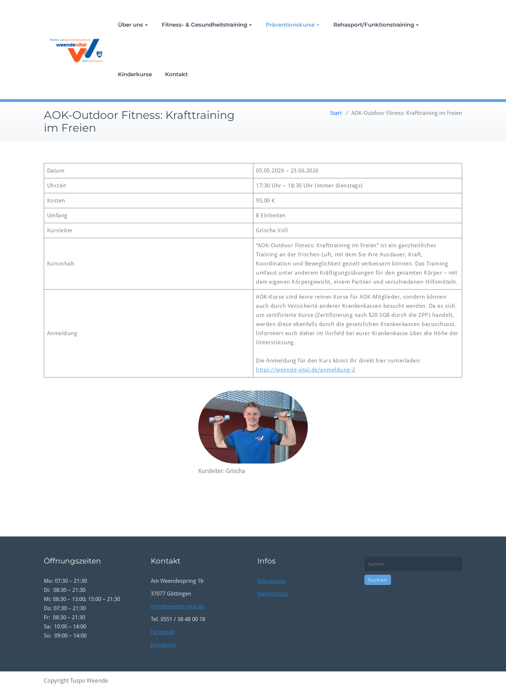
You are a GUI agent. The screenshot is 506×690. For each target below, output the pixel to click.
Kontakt (176, 74)
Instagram (163, 644)
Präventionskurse (292, 24)
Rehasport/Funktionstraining (376, 24)
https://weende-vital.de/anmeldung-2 (305, 370)
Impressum (271, 581)
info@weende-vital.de (177, 606)
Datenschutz (272, 593)
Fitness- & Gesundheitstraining (207, 24)
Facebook (162, 632)
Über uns (133, 24)
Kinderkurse (135, 74)
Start (336, 113)
